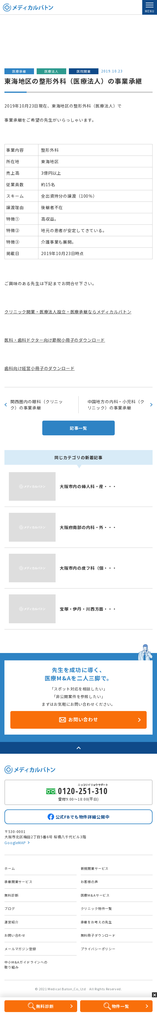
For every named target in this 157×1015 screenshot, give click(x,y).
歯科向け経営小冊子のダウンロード (39, 368)
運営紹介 (11, 922)
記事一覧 (78, 428)
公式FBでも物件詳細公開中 (83, 817)
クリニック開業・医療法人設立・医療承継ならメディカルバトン (67, 312)
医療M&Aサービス (95, 895)
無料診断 (11, 895)
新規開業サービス (95, 868)
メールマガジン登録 (20, 948)
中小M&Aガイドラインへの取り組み (26, 964)
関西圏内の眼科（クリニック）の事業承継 (36, 405)
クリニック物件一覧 (96, 908)
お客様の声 (89, 881)
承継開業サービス (18, 881)
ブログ (9, 908)
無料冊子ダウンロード (98, 935)
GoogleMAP (15, 842)
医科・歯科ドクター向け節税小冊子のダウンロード (54, 340)
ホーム (9, 868)
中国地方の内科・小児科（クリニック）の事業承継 (116, 405)
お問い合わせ (14, 935)
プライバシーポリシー (98, 948)
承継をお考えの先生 (96, 922)
